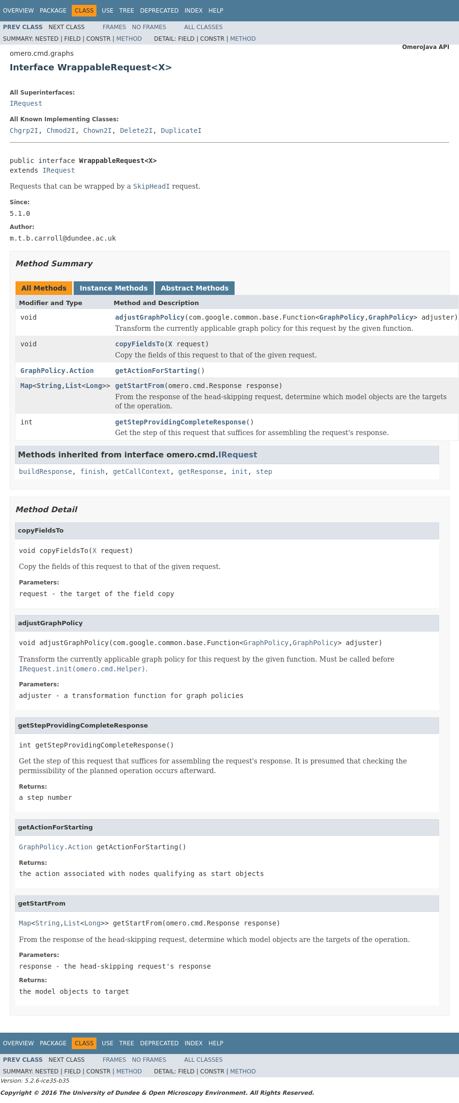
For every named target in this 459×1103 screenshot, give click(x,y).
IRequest (26, 103)
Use (107, 10)
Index (194, 10)
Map (26, 385)
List (73, 385)
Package (53, 10)
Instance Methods (113, 288)
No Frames (149, 27)
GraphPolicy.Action (57, 370)
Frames (115, 27)
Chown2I (97, 130)
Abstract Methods (195, 288)
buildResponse (45, 471)
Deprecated (159, 10)
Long (94, 385)
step (264, 471)
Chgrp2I (24, 130)
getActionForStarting (156, 370)
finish (92, 471)
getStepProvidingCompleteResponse (180, 422)
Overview (18, 10)
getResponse (200, 471)
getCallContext (141, 471)
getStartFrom (139, 385)
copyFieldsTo (139, 344)
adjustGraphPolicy (149, 317)
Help (215, 10)
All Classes (203, 27)
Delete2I (136, 130)
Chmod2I (61, 130)
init (239, 471)
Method (129, 38)
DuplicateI (181, 130)
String (49, 385)
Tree (126, 10)
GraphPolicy (341, 317)
